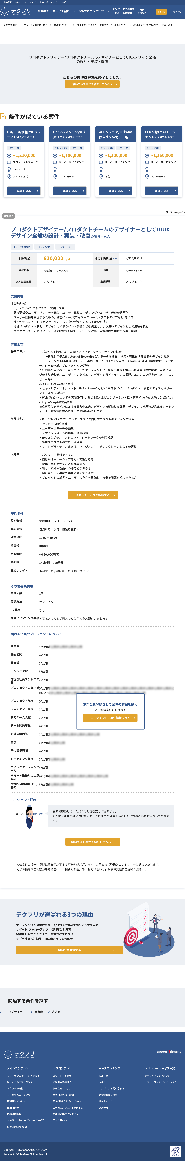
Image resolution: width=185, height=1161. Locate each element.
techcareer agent (17, 1126)
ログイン (177, 14)
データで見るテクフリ (18, 1094)
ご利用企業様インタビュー (67, 1114)
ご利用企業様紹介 (62, 1082)
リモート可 (14, 153)
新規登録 (159, 13)
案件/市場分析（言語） (65, 1094)
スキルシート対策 (62, 1075)
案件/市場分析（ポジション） (68, 1101)
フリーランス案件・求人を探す (23, 1075)
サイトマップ (106, 1101)
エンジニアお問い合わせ (111, 1088)
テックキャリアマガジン (157, 1075)
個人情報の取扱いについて (32, 1150)
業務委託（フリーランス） (61, 275)
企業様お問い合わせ (109, 1094)
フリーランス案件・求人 (36, 24)
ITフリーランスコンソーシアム (161, 1082)
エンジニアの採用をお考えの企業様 (119, 13)
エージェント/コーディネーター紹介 (26, 1120)
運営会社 (103, 1107)
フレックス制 (61, 153)
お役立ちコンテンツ (63, 1088)
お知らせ (103, 1075)
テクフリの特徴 (15, 1088)
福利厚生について (16, 1101)
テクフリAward (61, 1120)
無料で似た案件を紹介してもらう (92, 854)
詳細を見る (24, 196)
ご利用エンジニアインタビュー (69, 1107)
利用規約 (9, 1150)
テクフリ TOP (10, 24)
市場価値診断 (14, 1114)
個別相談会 (13, 1107)
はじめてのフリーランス (20, 1082)
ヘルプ (102, 1082)
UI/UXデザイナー (62, 24)
